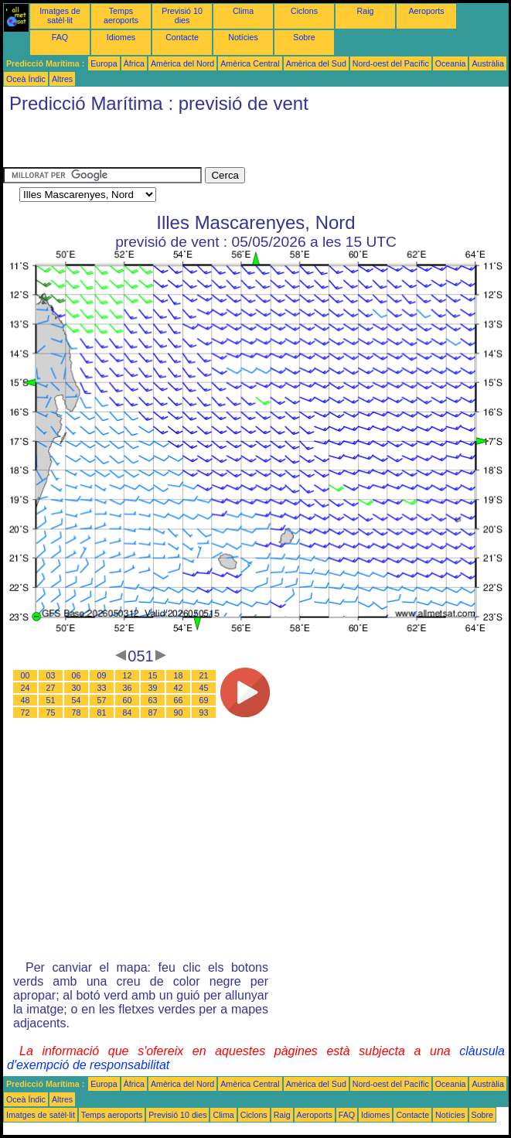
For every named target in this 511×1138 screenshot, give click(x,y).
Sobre (304, 37)
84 (127, 712)
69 (204, 700)
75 (51, 712)
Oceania (450, 63)
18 (178, 675)
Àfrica (134, 63)
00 (25, 675)
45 (204, 687)
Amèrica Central (249, 63)
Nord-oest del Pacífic (391, 63)
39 (153, 687)
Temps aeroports (121, 15)
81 (102, 712)
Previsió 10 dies (182, 15)
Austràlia (487, 63)
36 (127, 687)
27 (51, 687)
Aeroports (426, 10)
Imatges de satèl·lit (59, 15)
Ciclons (304, 10)
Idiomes (121, 37)
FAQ (60, 37)
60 (127, 700)
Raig (365, 10)
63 (153, 700)
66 (178, 700)
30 (76, 687)
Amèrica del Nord (182, 63)
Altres (62, 79)
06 (76, 675)
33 (102, 687)
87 (153, 712)
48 (25, 700)
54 (76, 700)
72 (25, 712)
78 (76, 712)
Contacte (182, 37)
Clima (243, 10)
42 (178, 687)
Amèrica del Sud (316, 63)
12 (127, 675)
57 (102, 700)
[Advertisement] (184, 144)
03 (51, 675)
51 (51, 700)
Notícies (243, 37)
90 (178, 712)
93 (204, 712)
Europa (103, 63)
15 (153, 675)
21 (204, 675)
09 (102, 675)
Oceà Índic (26, 79)
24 (25, 687)
